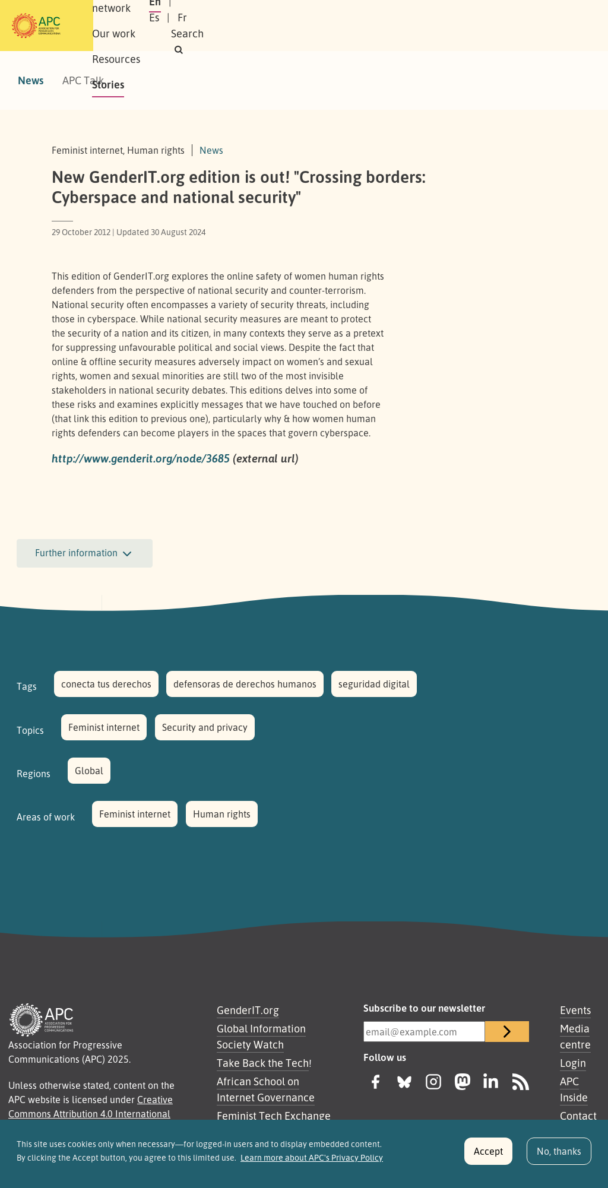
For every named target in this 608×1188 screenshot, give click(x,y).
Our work (255, 25)
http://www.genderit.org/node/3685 (141, 458)
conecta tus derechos (106, 684)
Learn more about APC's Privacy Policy (311, 1164)
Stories (376, 25)
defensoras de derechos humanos (244, 684)
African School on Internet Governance (266, 1089)
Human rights (222, 814)
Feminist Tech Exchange (274, 1115)
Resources (318, 25)
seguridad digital (374, 684)
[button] (549, 26)
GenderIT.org (248, 1009)
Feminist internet (104, 727)
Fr (476, 25)
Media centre (575, 1036)
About (125, 25)
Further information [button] (84, 554)
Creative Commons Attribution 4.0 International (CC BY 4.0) (90, 1114)
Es (448, 25)
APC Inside (574, 1089)
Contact (578, 1115)
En (419, 25)
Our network (186, 25)
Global (89, 771)
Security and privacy (205, 727)
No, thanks (559, 1158)
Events (575, 1009)
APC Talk (83, 80)
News (30, 80)
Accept (488, 1158)
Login (573, 1062)
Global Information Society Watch (261, 1036)
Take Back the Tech (263, 1062)
